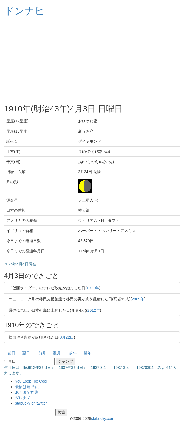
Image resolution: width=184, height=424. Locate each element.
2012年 (93, 310)
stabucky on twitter (31, 403)
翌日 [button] (26, 353)
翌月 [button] (57, 353)
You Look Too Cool (31, 381)
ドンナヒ (24, 10)
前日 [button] (11, 353)
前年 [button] (73, 353)
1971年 (93, 288)
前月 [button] (42, 353)
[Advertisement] (92, 60)
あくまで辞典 (26, 392)
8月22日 (67, 337)
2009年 (138, 299)
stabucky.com (102, 418)
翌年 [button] (87, 353)
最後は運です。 (28, 387)
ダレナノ (22, 398)
